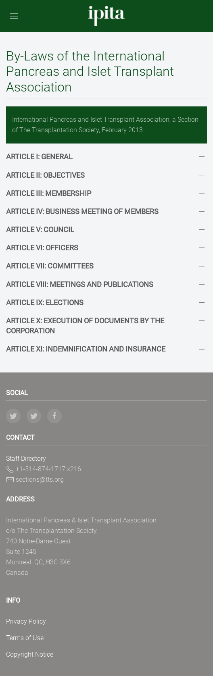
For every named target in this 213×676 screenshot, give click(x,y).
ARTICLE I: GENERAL (39, 156)
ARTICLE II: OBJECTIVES (45, 175)
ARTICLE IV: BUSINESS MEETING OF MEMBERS (82, 211)
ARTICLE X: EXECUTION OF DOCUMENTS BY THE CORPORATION (85, 325)
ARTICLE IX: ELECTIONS (45, 302)
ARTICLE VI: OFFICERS (42, 247)
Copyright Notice (29, 654)
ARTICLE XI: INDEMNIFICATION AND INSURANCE (85, 349)
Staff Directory (26, 458)
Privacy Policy (26, 621)
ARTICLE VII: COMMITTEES (50, 266)
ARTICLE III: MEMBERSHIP (48, 193)
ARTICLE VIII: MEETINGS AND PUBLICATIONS (79, 284)
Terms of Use (25, 638)
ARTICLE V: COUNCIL (40, 229)
